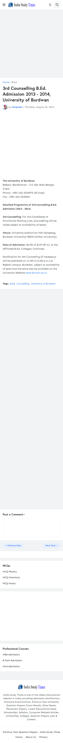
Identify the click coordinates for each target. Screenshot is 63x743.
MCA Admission (11, 666)
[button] (4, 5)
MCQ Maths (9, 583)
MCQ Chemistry (11, 577)
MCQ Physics (10, 571)
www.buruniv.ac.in (36, 272)
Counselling (23, 283)
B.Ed (14, 82)
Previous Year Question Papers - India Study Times (31, 732)
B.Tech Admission (12, 660)
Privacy (43, 737)
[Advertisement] (31, 43)
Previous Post (14, 545)
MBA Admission (11, 654)
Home (6, 82)
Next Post (50, 545)
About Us (31, 737)
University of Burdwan (43, 283)
